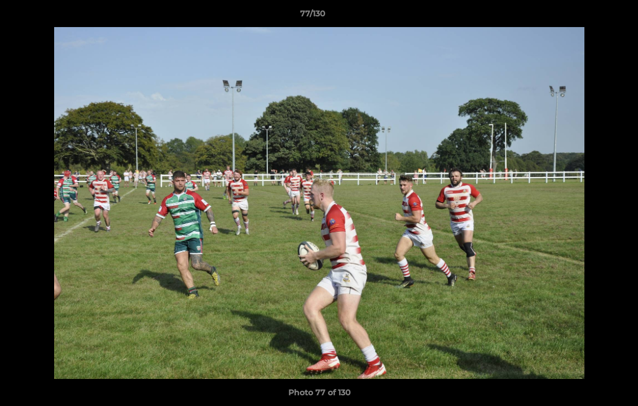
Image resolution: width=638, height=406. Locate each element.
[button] (590, 16)
